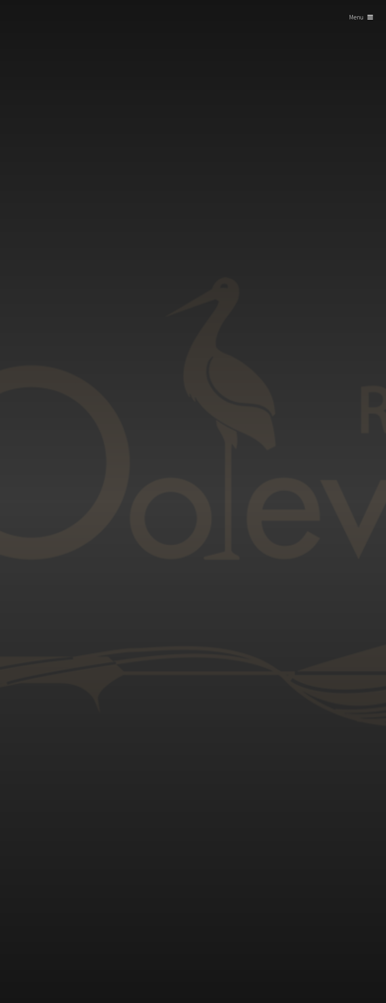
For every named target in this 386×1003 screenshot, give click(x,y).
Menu (356, 17)
